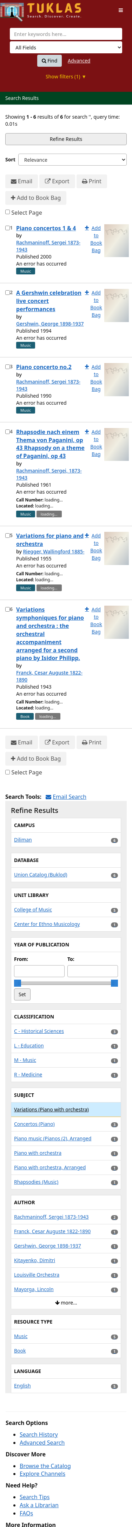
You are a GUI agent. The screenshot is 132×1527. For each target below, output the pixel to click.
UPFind (17, 9)
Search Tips (35, 1497)
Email (21, 181)
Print (91, 181)
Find (50, 60)
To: (70, 959)
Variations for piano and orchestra (50, 540)
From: (21, 959)
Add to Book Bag (36, 198)
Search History (39, 1434)
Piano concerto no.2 (44, 367)
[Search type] (66, 47)
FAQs (26, 1513)
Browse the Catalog (45, 1466)
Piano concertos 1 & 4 (46, 228)
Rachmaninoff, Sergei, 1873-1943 (49, 474)
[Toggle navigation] (121, 10)
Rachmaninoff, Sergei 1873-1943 (48, 246)
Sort (10, 159)
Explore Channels (42, 1474)
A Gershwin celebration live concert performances (48, 301)
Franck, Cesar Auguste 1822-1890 (49, 676)
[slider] (17, 983)
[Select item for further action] (7, 228)
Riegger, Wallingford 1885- (53, 551)
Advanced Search (42, 1442)
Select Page (26, 212)
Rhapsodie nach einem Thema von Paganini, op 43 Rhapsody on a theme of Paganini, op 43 (50, 444)
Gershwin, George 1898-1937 (50, 323)
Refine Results (66, 139)
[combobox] (66, 34)
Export (57, 181)
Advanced (79, 60)
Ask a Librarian (39, 1505)
